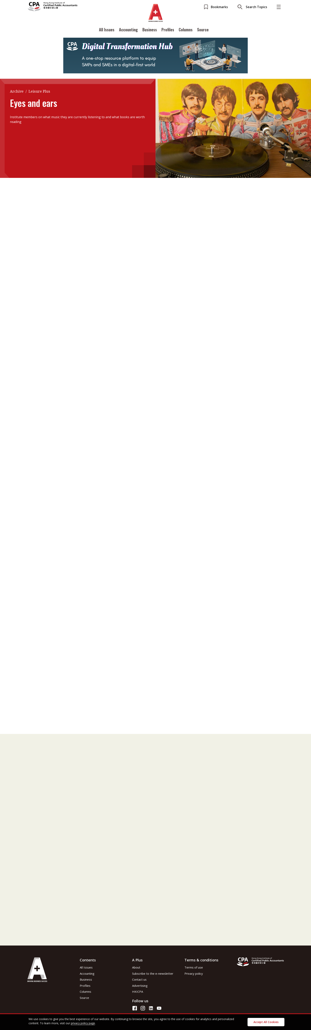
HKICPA (137, 992)
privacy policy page (83, 1023)
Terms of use (193, 967)
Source (203, 30)
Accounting (128, 30)
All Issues (106, 30)
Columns (186, 30)
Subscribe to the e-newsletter (152, 973)
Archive (17, 91)
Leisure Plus (39, 91)
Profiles (167, 30)
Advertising (140, 986)
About (136, 967)
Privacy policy (193, 973)
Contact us (139, 979)
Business (149, 30)
